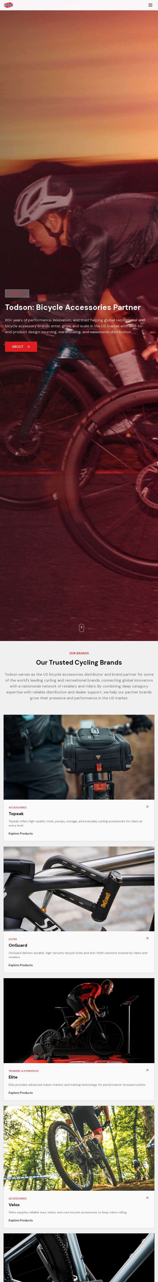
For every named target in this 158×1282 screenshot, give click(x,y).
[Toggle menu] (150, 5)
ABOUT (21, 346)
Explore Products (21, 833)
